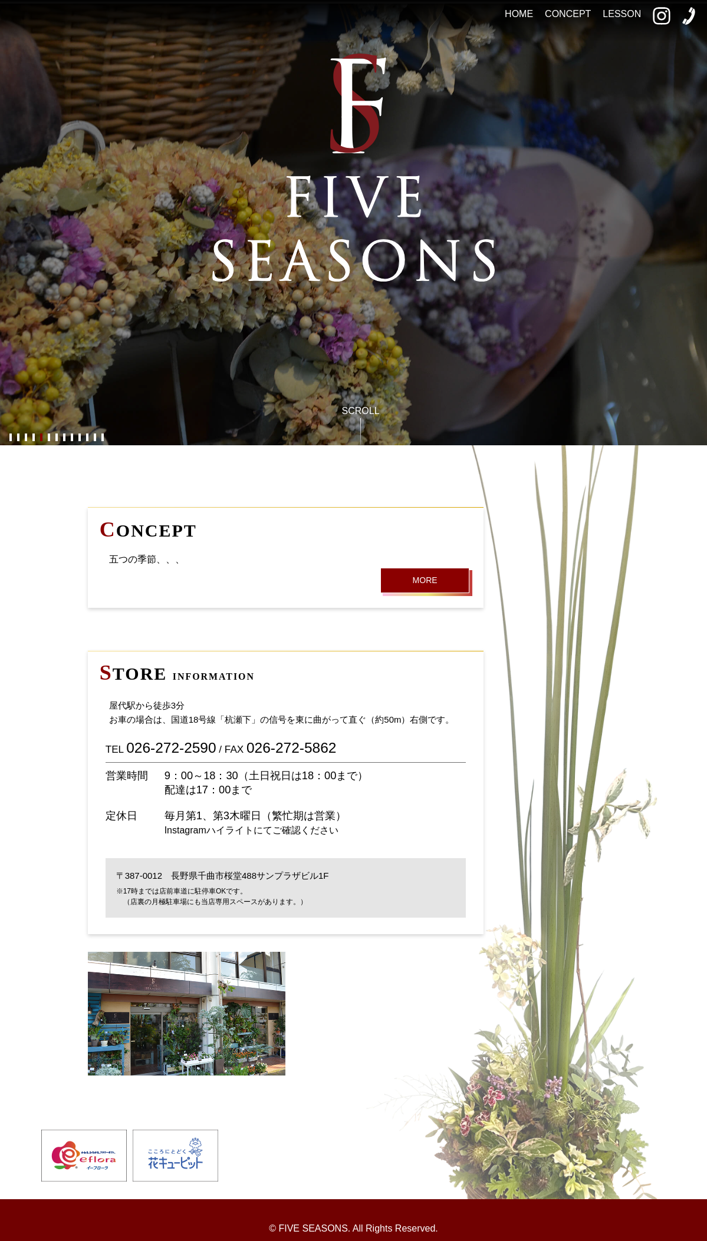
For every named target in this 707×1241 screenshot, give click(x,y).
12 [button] (94, 437)
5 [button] (41, 437)
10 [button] (79, 437)
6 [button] (48, 437)
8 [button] (64, 437)
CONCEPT (568, 14)
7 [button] (56, 437)
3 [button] (25, 437)
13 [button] (102, 437)
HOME (519, 14)
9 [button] (71, 437)
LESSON (622, 14)
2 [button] (18, 437)
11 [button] (87, 437)
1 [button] (10, 437)
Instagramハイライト (209, 830)
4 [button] (33, 437)
